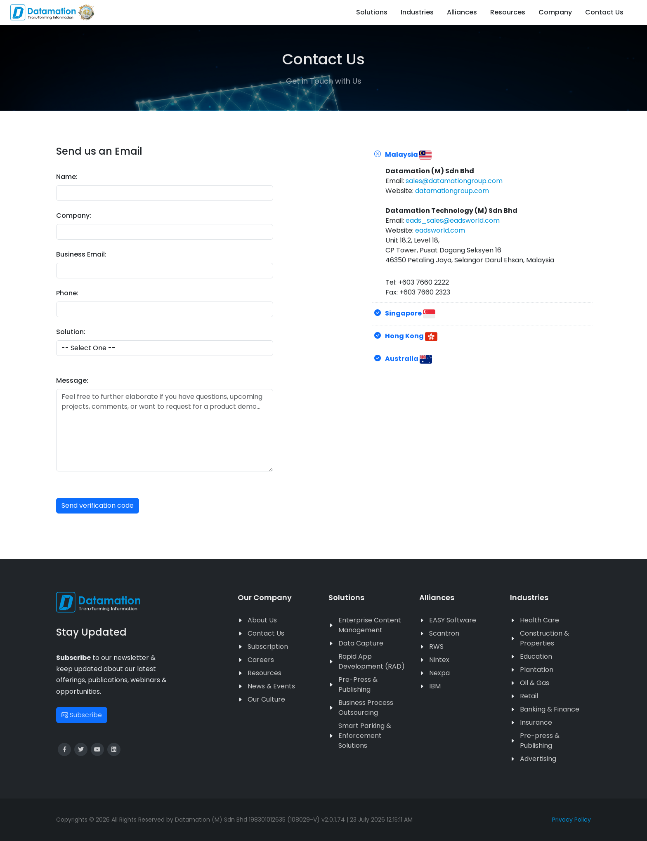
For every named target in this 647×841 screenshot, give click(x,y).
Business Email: (81, 254)
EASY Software (452, 620)
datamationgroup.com (452, 191)
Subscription (268, 646)
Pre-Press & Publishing (358, 684)
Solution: (70, 332)
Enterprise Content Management (369, 625)
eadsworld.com (440, 230)
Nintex (439, 659)
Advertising (538, 758)
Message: (72, 380)
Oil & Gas (534, 683)
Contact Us (266, 633)
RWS (436, 646)
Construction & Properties (544, 638)
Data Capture (360, 643)
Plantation (536, 669)
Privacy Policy (571, 819)
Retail (529, 696)
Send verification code (97, 505)
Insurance (536, 722)
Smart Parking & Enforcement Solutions (364, 735)
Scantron (444, 633)
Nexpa (439, 673)
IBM (435, 686)
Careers (261, 659)
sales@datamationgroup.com (454, 181)
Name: (67, 176)
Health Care (539, 620)
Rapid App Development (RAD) (371, 661)
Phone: (67, 293)
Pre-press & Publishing (540, 740)
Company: (73, 215)
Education (536, 656)
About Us (262, 620)
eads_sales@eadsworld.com (453, 220)
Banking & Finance (549, 709)
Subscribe (81, 715)
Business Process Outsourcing (365, 707)
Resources (264, 673)
